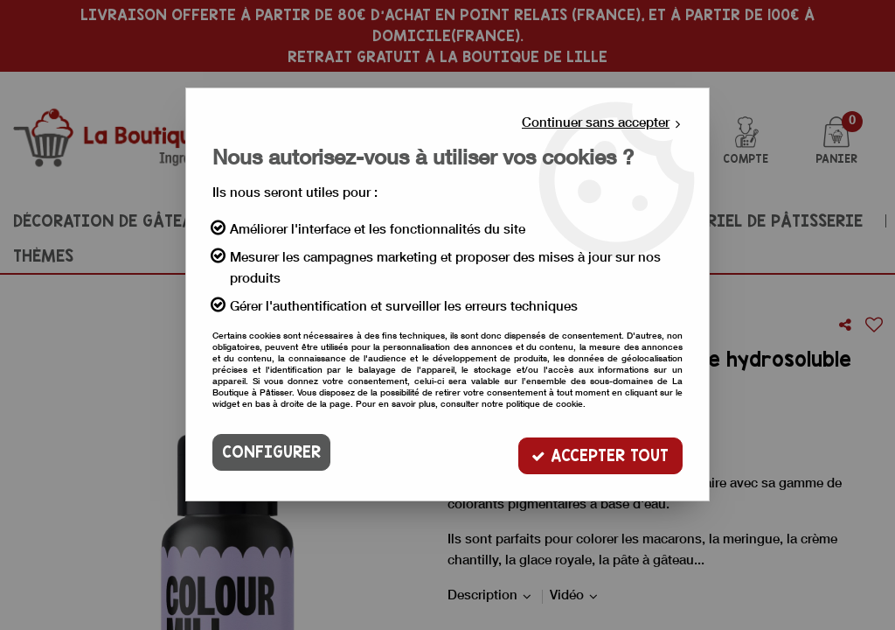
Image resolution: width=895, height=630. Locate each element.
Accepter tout (600, 452)
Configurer (271, 452)
